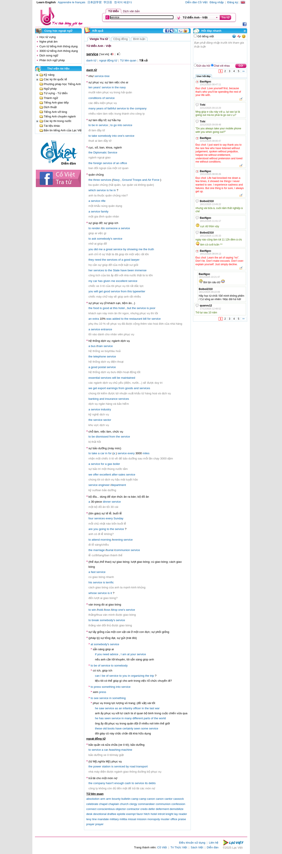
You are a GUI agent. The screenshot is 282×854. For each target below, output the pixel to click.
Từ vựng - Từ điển (56, 93)
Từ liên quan (128, 60)
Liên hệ (213, 842)
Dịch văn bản (131, 11)
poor (152, 308)
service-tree (102, 76)
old (105, 728)
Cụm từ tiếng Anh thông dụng (59, 46)
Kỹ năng (49, 74)
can (97, 675)
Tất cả (143, 60)
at (111, 308)
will (96, 291)
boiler (116, 464)
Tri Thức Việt (178, 847)
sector (107, 419)
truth (151, 249)
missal (132, 819)
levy (89, 819)
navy (123, 87)
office (123, 163)
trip (152, 675)
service (106, 87)
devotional (99, 814)
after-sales (118, 474)
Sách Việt (197, 847)
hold (100, 609)
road (132, 766)
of (103, 98)
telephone (99, 356)
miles (146, 453)
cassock (178, 798)
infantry (127, 708)
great (109, 249)
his (90, 582)
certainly (127, 728)
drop (114, 609)
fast (93, 572)
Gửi (241, 65)
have (123, 270)
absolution (93, 798)
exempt (131, 814)
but (129, 308)
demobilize (176, 809)
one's (121, 135)
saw (101, 708)
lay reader (180, 814)
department (118, 485)
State (116, 270)
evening (118, 539)
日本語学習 (94, 2)
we (90, 388)
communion (122, 550)
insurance (111, 398)
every (131, 453)
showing (132, 249)
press (97, 686)
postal (102, 367)
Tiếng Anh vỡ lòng (55, 112)
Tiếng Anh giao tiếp (56, 102)
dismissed (102, 436)
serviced (119, 766)
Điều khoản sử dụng (192, 842)
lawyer (135, 259)
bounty (116, 798)
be (93, 125)
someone (112, 228)
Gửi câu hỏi (203, 65)
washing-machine (121, 749)
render (96, 228)
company (141, 108)
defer (151, 809)
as (116, 708)
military (114, 819)
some (144, 728)
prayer (90, 824)
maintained (128, 377)
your (133, 654)
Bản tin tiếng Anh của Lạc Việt (63, 130)
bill (145, 318)
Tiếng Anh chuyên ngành (60, 116)
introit (161, 814)
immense (141, 270)
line (94, 819)
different (137, 718)
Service (112, 152)
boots (111, 728)
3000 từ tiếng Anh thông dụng (59, 51)
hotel (121, 308)
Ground (127, 179)
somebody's (104, 238)
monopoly (153, 819)
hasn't (110, 783)
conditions (95, 98)
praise (182, 819)
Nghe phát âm (49, 41)
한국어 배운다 (123, 2)
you (91, 249)
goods (129, 388)
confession (178, 804)
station (106, 766)
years (100, 108)
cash (128, 783)
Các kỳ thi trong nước (57, 121)
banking (94, 398)
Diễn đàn (213, 847)
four (91, 518)
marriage (99, 550)
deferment (162, 809)
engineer (104, 485)
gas (109, 464)
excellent (121, 281)
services (106, 179)
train (100, 346)
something (108, 686)
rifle (103, 200)
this (129, 291)
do (103, 228)
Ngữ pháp (50, 88)
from (124, 291)
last (152, 708)
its (146, 783)
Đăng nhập (217, 2)
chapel (103, 804)
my (90, 281)
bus (93, 346)
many (92, 108)
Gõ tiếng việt (205, 36)
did (96, 249)
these (98, 728)
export (102, 388)
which (92, 190)
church (124, 804)
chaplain (113, 804)
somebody (104, 135)
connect (91, 809)
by (124, 249)
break (95, 620)
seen (107, 718)
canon (151, 798)
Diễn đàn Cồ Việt (196, 2)
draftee (111, 814)
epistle (121, 814)
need (98, 259)
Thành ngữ (51, 98)
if (96, 654)
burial (110, 550)
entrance (106, 329)
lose (107, 609)
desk (89, 814)
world (162, 718)
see (96, 698)
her (91, 270)
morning (106, 539)
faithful (111, 108)
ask (94, 238)
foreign (97, 163)
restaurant (135, 318)
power (97, 766)
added (116, 318)
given (106, 281)
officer (137, 708)
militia (123, 819)
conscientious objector (111, 809)
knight (169, 814)
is (108, 190)
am (124, 654)
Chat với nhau (222, 65)
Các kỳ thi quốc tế (55, 79)
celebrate (92, 804)
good (127, 259)
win (94, 609)
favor (140, 814)
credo (143, 809)
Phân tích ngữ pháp (52, 60)
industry (106, 409)
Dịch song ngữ (49, 55)
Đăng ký (232, 2)
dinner (107, 501)
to (128, 108)
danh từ (91, 60)
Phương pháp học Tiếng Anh (62, 84)
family (105, 211)
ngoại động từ (108, 60)
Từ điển (113, 11)
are (91, 529)
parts (147, 718)
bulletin (125, 798)
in (113, 87)
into (120, 125)
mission (142, 819)
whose (93, 593)
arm (102, 798)
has (100, 281)
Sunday (118, 518)
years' (97, 87)
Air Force (153, 179)
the (117, 87)
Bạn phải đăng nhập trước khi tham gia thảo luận (220, 51)
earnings (112, 388)
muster (165, 819)
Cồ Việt (162, 847)
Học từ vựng (48, 37)
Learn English (46, 2)
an (117, 163)
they (91, 259)
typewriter (139, 291)
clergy (133, 804)
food (96, 308)
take (94, 135)
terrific (110, 582)
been (131, 270)
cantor (169, 798)
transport (142, 766)
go (115, 125)
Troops (136, 179)
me (101, 249)
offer (96, 474)
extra (95, 318)
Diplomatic (100, 152)
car (95, 281)
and (144, 179)
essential (94, 377)
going (102, 529)
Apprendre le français (71, 2)
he (111, 190)
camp (135, 798)
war (157, 708)
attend (96, 539)
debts (152, 783)
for (149, 318)
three (96, 179)
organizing (138, 675)
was (109, 318)
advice (114, 654)
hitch (147, 814)
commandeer (146, 804)
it (111, 593)
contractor (133, 809)
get (101, 291)
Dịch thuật (50, 107)
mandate (103, 819)
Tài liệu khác (52, 125)
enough (119, 783)
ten (91, 87)
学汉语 (108, 2)
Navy (116, 179)
